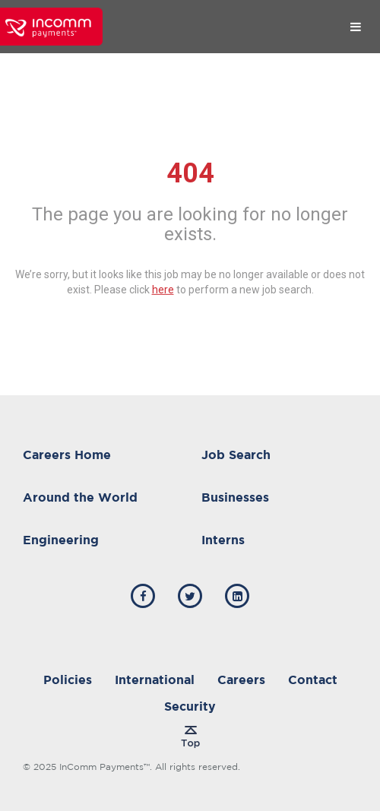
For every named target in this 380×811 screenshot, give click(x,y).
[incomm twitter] (190, 596)
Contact (312, 679)
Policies (67, 679)
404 (190, 173)
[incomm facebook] (143, 596)
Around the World (80, 497)
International (155, 679)
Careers (241, 679)
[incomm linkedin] (237, 596)
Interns (223, 539)
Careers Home (67, 454)
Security (190, 706)
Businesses (235, 497)
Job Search (236, 454)
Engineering (61, 539)
